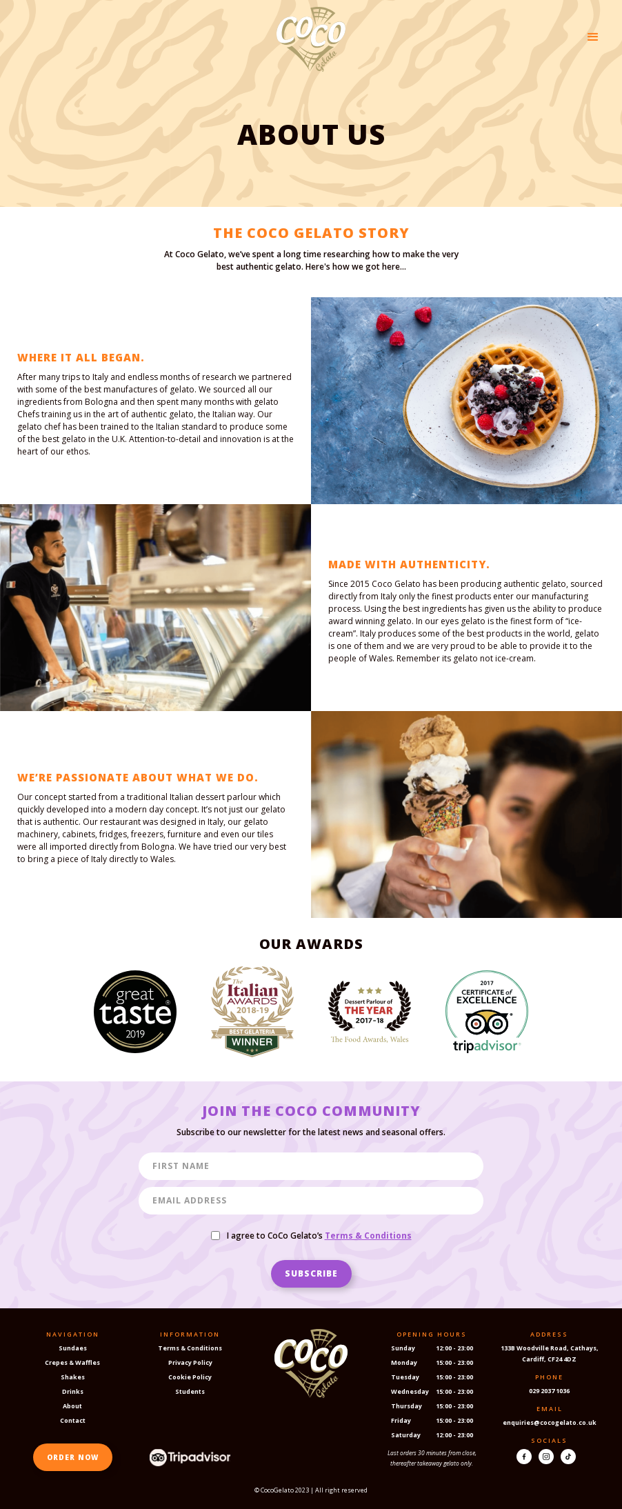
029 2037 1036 (549, 1390)
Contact (73, 1420)
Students (190, 1391)
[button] (593, 37)
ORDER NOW (73, 1457)
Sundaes (73, 1347)
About (72, 1405)
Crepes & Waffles (72, 1362)
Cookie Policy (190, 1376)
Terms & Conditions (190, 1347)
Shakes (73, 1376)
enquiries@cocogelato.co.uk (549, 1422)
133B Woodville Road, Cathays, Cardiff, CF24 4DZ (550, 1353)
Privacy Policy (190, 1362)
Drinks (72, 1391)
